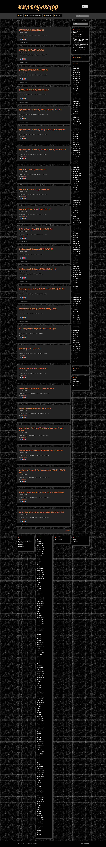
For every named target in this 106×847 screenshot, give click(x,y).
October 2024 (76, 103)
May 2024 (75, 113)
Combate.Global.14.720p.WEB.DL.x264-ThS (33, 368)
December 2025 (77, 74)
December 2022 (77, 148)
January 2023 (76, 146)
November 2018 (77, 249)
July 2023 (75, 134)
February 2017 (76, 293)
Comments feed (77, 383)
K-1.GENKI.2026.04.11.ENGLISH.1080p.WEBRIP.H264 (80, 39)
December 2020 (77, 198)
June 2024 (75, 111)
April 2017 (75, 288)
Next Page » (68, 530)
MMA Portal (58, 15)
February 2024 (76, 119)
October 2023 (76, 128)
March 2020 (76, 216)
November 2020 (77, 200)
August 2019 (76, 231)
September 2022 (77, 154)
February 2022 (76, 169)
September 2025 (77, 80)
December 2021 (77, 173)
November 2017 (77, 274)
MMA (23, 42)
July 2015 (75, 332)
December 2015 (77, 321)
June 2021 (75, 185)
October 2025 (76, 78)
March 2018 (76, 266)
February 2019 (76, 243)
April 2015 (75, 338)
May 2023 (75, 138)
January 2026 (76, 72)
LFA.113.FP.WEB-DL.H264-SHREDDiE (31, 50)
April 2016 (75, 313)
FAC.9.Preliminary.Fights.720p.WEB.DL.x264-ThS (36, 229)
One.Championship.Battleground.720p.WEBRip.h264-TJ (37, 269)
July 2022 (75, 158)
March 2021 (76, 191)
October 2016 (76, 301)
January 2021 (76, 196)
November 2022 (77, 150)
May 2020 (75, 212)
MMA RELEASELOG (37, 7)
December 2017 (77, 272)
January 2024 (76, 121)
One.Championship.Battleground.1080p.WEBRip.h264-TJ (38, 309)
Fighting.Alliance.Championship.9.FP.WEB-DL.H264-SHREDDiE (40, 110)
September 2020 (77, 204)
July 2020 (75, 208)
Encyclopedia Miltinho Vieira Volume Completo (79, 35)
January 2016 (76, 319)
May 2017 (75, 286)
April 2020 (75, 214)
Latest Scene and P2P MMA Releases (33, 15)
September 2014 (77, 350)
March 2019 (76, 241)
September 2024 (77, 105)
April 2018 (75, 264)
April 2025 (75, 90)
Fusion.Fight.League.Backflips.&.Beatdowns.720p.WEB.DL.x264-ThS (42, 289)
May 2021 (75, 187)
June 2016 (75, 309)
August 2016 (76, 305)
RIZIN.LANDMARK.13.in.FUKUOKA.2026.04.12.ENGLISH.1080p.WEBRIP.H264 (80, 44)
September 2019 (77, 229)
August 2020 (76, 206)
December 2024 (77, 99)
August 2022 (76, 156)
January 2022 (76, 171)
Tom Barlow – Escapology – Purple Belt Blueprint (35, 408)
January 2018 (76, 270)
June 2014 (75, 357)
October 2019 (76, 227)
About (21, 15)
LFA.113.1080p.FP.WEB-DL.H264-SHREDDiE (34, 90)
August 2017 (76, 280)
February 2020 (76, 218)
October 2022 (76, 152)
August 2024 (76, 107)
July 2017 (75, 282)
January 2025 (76, 97)
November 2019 (77, 224)
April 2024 (75, 115)
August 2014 (76, 352)
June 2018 (75, 260)
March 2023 (76, 142)
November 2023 (77, 125)
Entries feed (76, 381)
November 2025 (77, 76)
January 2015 (76, 344)
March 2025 (76, 92)
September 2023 (77, 130)
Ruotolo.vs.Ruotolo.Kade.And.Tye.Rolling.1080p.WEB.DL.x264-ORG (41, 492)
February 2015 (76, 342)
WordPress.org (76, 385)
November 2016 (77, 299)
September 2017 (77, 278)
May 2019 (75, 237)
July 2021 (75, 183)
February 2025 (76, 95)
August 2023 (76, 132)
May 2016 (75, 311)
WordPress (75, 541)
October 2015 (76, 326)
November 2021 (77, 175)
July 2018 (75, 257)
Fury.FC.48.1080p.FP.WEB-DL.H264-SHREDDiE (35, 209)
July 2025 (75, 84)
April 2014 (75, 361)
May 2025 (75, 88)
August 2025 (76, 82)
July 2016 (75, 307)
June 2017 (75, 284)
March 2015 (76, 340)
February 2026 (76, 70)
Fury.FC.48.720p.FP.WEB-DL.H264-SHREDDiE (34, 189)
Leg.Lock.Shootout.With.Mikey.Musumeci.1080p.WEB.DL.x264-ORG (41, 512)
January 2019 (76, 245)
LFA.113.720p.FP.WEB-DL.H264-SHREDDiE (33, 70)
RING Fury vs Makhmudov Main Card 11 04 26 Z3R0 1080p (79, 49)
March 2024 (76, 117)
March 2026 (76, 68)
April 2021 (75, 189)
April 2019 (75, 239)
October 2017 (76, 276)
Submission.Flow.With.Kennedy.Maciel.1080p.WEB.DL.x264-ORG (41, 450)
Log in (74, 379)
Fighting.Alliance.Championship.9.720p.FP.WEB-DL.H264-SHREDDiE (42, 130)
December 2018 (77, 247)
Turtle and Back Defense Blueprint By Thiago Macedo (36, 388)
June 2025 (75, 86)
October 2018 (76, 251)
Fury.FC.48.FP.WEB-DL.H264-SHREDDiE (32, 169)
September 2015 (77, 328)
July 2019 (75, 233)
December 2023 (77, 123)
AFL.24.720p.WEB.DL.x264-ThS (29, 348)
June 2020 (75, 210)
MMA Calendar (48, 15)
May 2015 (75, 336)
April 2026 (75, 66)
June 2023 (75, 136)
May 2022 (75, 163)
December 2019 (77, 222)
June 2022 (75, 161)
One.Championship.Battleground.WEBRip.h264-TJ (36, 249)
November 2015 (77, 324)
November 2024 (77, 101)
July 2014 (75, 354)
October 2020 (76, 202)
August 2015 (76, 330)
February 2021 (76, 194)
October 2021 (76, 177)
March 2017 (76, 291)
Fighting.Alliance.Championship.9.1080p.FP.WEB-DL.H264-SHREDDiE (42, 149)
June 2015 (75, 334)
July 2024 (75, 109)
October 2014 (76, 348)
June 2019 (75, 235)
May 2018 (75, 262)
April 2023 (75, 140)
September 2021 (77, 179)
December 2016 (77, 297)
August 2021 (76, 181)
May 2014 (75, 359)
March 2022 (76, 167)
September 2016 (77, 303)
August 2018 (76, 255)
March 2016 (76, 315)
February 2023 (76, 144)
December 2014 (77, 346)
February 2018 (76, 268)
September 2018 (77, 253)
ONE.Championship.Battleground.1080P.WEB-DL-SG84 (37, 329)
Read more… (24, 37)
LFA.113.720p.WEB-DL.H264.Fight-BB (31, 30)
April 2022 (75, 165)
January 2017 (76, 295)
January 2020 (76, 220)
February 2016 (76, 317)
